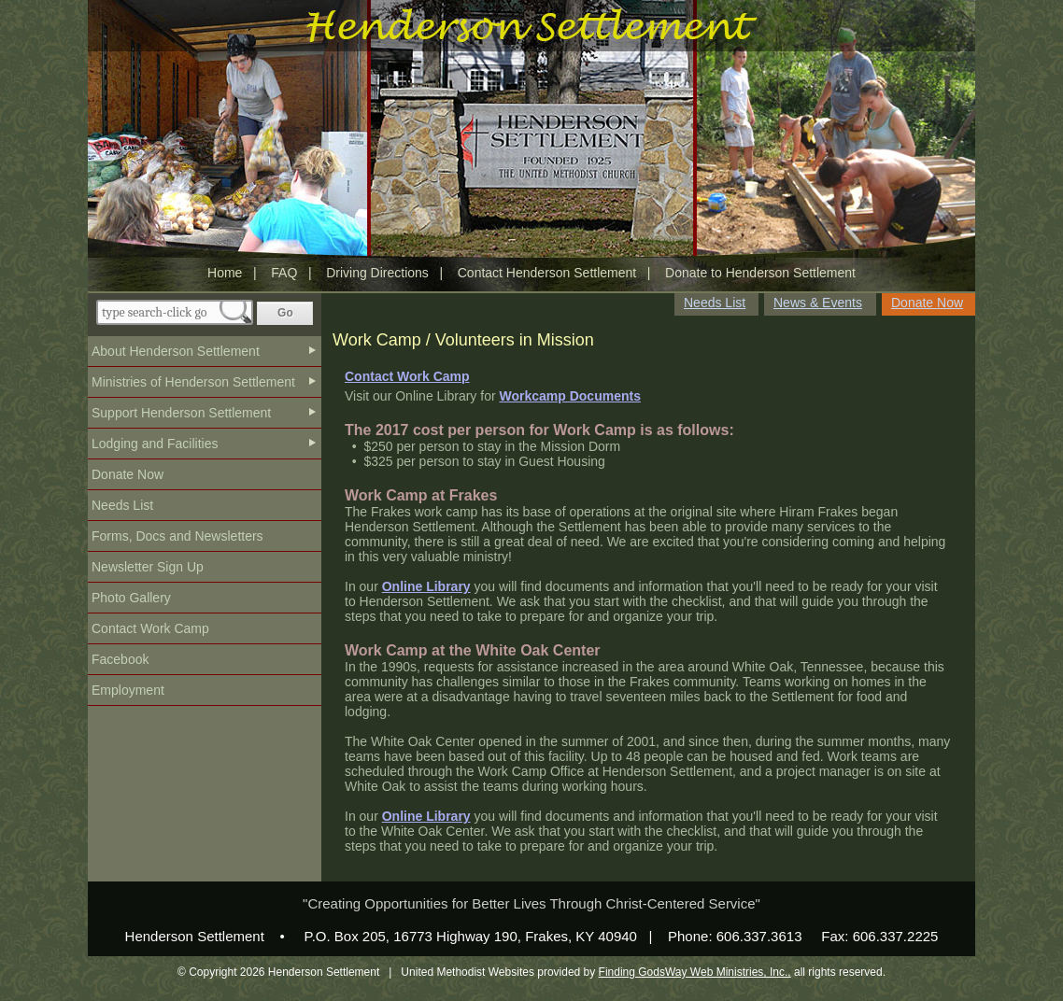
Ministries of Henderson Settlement (193, 381)
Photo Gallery (131, 597)
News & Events (817, 302)
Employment (128, 690)
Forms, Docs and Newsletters (177, 536)
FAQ (284, 272)
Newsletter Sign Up (148, 566)
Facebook (120, 659)
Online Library (426, 586)
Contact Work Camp (150, 628)
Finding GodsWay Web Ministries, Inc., (695, 972)
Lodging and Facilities (155, 443)
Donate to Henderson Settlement (760, 272)
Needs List (122, 505)
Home (224, 272)
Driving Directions (377, 272)
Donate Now (127, 474)
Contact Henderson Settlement (547, 272)
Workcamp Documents (569, 395)
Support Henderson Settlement (181, 412)
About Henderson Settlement (176, 351)
